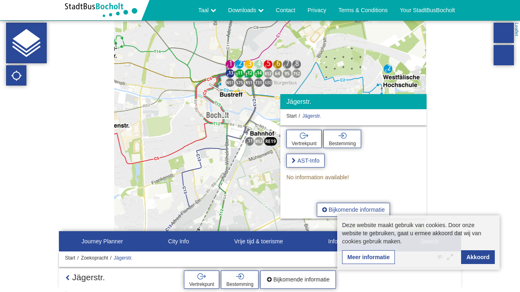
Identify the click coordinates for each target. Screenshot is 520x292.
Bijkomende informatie (353, 209)
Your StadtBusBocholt (427, 10)
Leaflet (516, 29)
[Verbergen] (419, 103)
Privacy (317, 10)
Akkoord (478, 257)
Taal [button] (207, 10)
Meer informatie (368, 257)
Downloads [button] (246, 10)
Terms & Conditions (363, 10)
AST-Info (308, 160)
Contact (285, 10)
